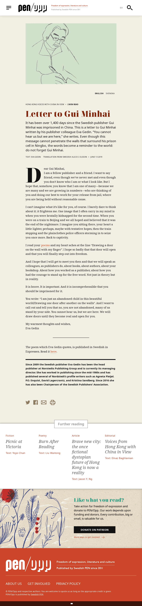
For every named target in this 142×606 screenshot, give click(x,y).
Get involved (39, 583)
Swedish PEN (37, 594)
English (99, 93)
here (53, 351)
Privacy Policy (68, 583)
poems (45, 245)
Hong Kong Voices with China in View (45, 104)
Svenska (110, 93)
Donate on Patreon (95, 529)
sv (121, 7)
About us (14, 583)
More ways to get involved (89, 537)
